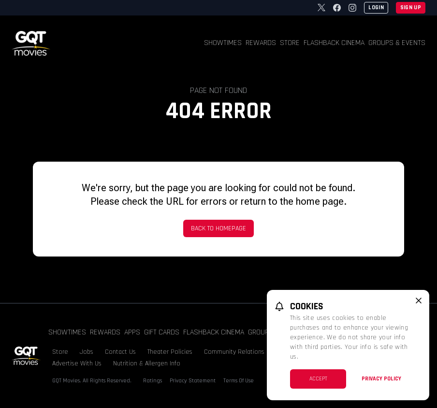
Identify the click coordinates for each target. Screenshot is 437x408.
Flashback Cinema (334, 43)
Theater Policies (169, 352)
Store (290, 43)
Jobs (86, 352)
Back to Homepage (218, 228)
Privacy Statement (193, 380)
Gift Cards (161, 332)
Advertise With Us (77, 363)
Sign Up (410, 7)
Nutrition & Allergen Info (146, 363)
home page (320, 201)
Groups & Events (396, 43)
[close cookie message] (418, 300)
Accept (318, 378)
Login (376, 7)
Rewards (261, 43)
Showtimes (223, 43)
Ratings (152, 380)
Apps (132, 332)
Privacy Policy (381, 378)
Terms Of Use (238, 380)
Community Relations (234, 352)
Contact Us (120, 352)
